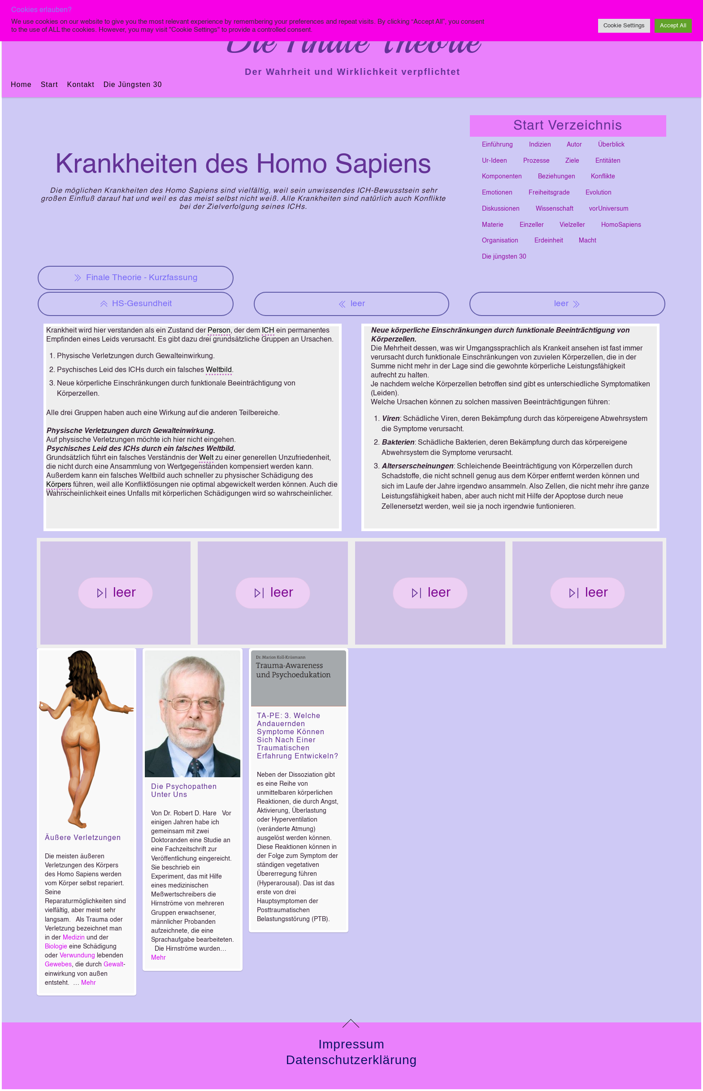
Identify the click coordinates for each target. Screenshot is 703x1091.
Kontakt (80, 84)
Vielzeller (572, 225)
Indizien (540, 145)
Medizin (74, 938)
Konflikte (603, 176)
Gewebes (58, 964)
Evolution (599, 193)
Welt (206, 458)
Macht (587, 241)
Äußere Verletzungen (83, 838)
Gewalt (113, 964)
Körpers (58, 485)
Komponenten (502, 176)
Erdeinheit (548, 241)
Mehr (88, 983)
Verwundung (77, 955)
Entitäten (608, 161)
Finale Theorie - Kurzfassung (136, 278)
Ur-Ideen (494, 161)
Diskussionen (501, 209)
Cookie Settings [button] (624, 26)
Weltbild (219, 370)
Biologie (56, 947)
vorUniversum (609, 209)
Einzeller (532, 225)
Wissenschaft (554, 209)
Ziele (572, 161)
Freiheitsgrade (549, 193)
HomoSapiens (621, 225)
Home (21, 84)
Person (219, 330)
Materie (492, 225)
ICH (268, 330)
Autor (574, 145)
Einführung (497, 145)
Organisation (500, 241)
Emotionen (497, 193)
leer (351, 304)
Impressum (351, 1044)
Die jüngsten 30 (133, 84)
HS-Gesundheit (136, 304)
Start (49, 84)
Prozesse (536, 161)
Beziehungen (556, 176)
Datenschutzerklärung (351, 1060)
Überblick (611, 145)
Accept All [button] (673, 26)
